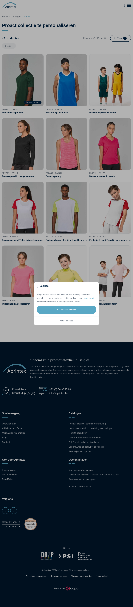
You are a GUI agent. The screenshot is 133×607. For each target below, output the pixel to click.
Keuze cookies (66, 321)
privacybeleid (89, 298)
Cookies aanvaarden (66, 309)
